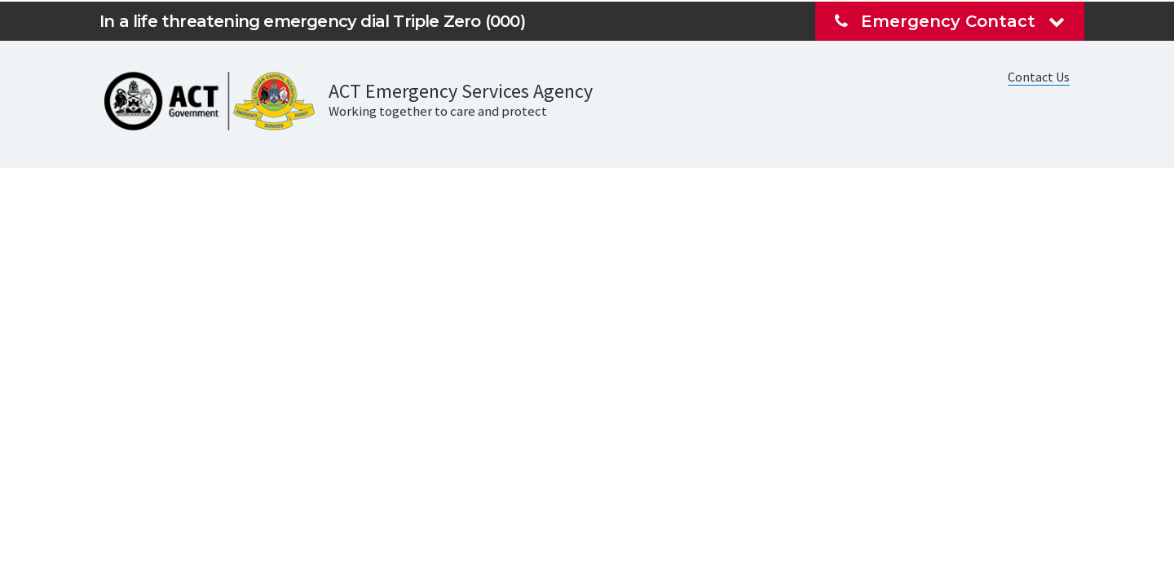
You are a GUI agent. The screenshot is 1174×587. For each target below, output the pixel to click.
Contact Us (1039, 76)
